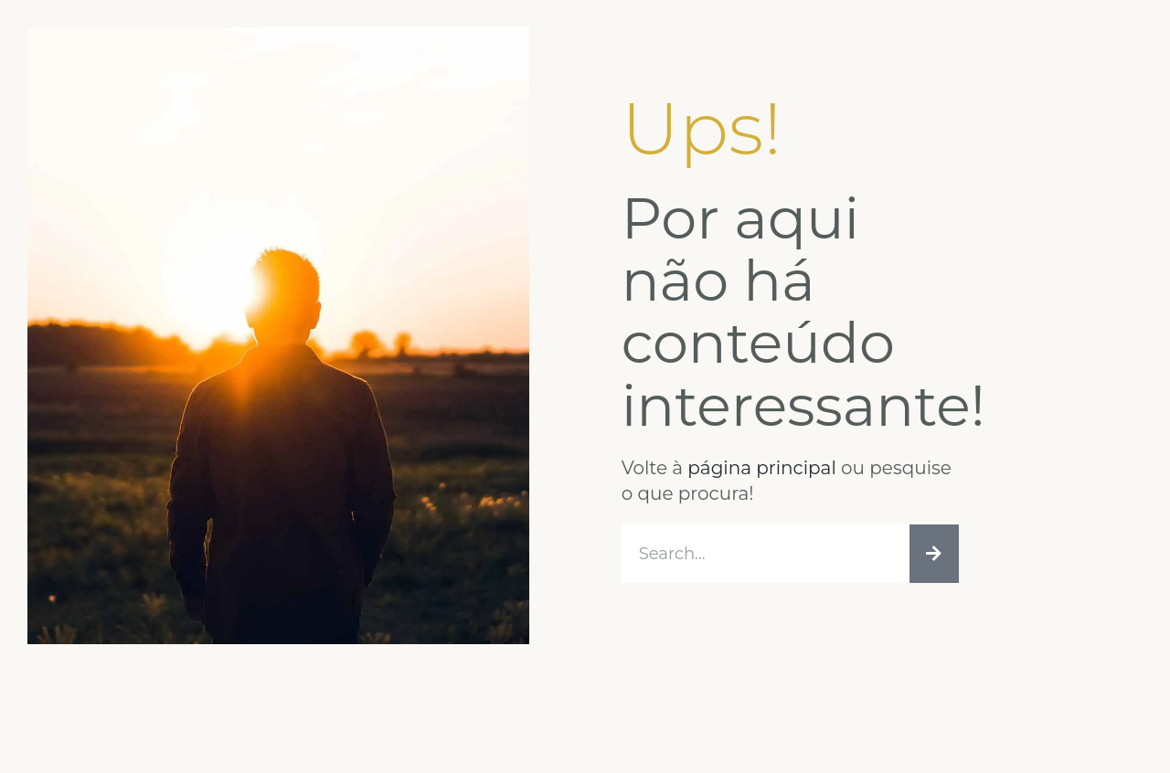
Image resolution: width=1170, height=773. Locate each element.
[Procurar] (934, 553)
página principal (761, 468)
